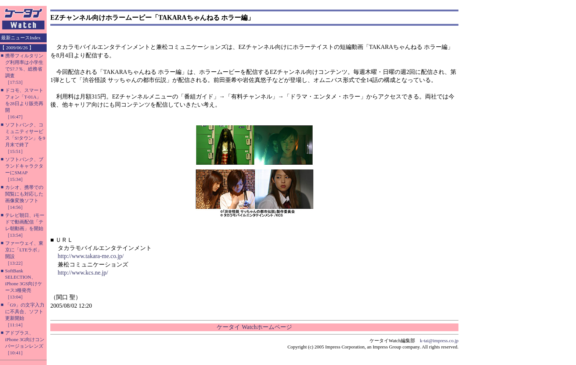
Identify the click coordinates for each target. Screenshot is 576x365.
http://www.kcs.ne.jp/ (83, 272)
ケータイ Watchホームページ (254, 327)
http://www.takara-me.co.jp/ (91, 256)
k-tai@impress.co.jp (439, 340)
